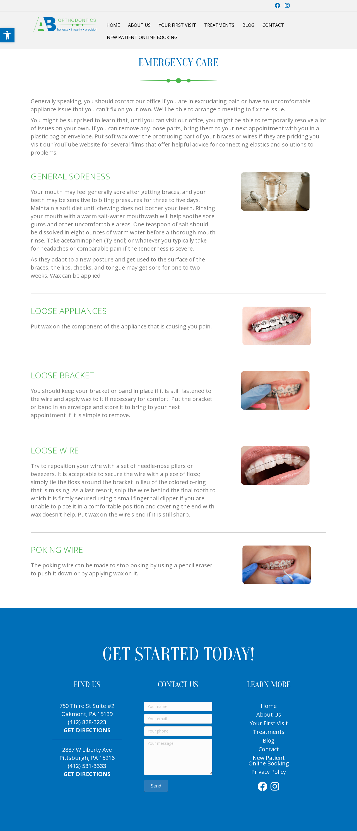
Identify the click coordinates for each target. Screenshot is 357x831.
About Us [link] (139, 25)
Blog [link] (248, 25)
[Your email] (178, 719)
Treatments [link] (219, 25)
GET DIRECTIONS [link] (87, 730)
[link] (7, 35)
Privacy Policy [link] (268, 771)
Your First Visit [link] (177, 25)
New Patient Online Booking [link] (142, 37)
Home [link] (113, 25)
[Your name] (178, 706)
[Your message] (178, 757)
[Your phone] (178, 731)
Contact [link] (273, 25)
